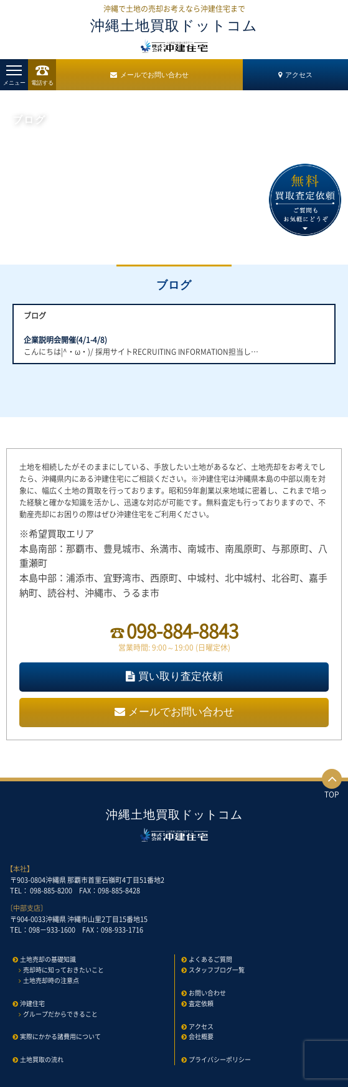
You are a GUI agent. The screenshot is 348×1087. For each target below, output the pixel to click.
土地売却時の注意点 (51, 980)
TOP (332, 784)
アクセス (295, 74)
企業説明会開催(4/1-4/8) (65, 340)
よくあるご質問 (210, 959)
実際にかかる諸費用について (60, 1036)
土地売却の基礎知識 (48, 959)
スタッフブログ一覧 (217, 969)
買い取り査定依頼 (174, 676)
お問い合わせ (207, 992)
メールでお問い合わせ (149, 74)
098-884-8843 (182, 630)
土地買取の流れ (41, 1059)
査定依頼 (201, 1003)
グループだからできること (60, 1014)
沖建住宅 (32, 1003)
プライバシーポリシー (220, 1059)
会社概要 (201, 1036)
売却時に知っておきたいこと (63, 969)
